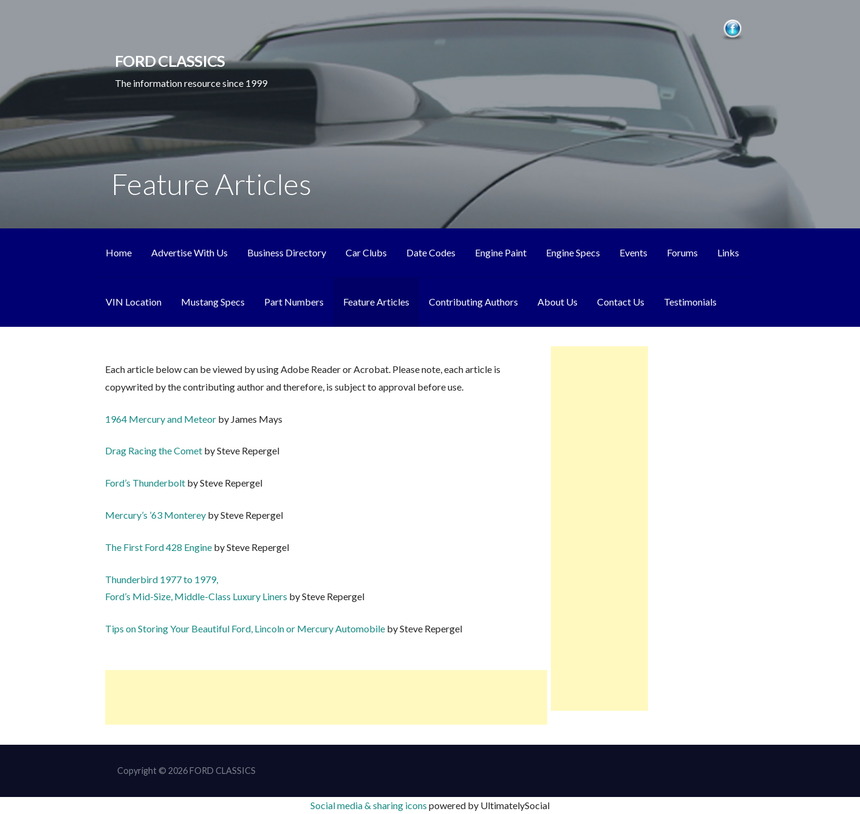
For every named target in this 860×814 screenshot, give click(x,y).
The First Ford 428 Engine (159, 547)
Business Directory (286, 252)
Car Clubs (366, 252)
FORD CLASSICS (170, 61)
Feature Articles (376, 301)
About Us (558, 301)
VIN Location (134, 301)
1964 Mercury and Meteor (161, 419)
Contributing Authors (473, 301)
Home (119, 252)
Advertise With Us (189, 252)
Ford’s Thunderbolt (146, 482)
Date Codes (431, 252)
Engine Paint (501, 252)
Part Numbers (294, 301)
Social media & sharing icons (369, 805)
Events (633, 252)
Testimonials (690, 301)
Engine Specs (573, 252)
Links (728, 252)
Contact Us (620, 301)
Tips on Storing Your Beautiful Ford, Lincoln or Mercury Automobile (246, 628)
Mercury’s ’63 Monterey (156, 515)
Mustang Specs (213, 301)
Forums (682, 252)
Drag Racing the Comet (154, 450)
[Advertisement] (326, 697)
